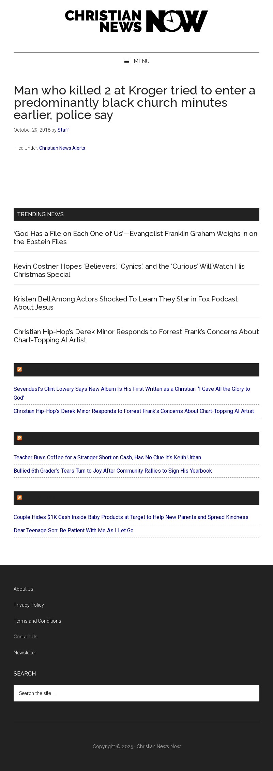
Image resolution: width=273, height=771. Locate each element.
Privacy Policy (29, 605)
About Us (23, 589)
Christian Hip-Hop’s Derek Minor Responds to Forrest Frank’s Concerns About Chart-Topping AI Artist (134, 411)
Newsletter (25, 652)
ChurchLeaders (47, 370)
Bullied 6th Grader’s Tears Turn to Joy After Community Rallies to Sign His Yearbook (113, 471)
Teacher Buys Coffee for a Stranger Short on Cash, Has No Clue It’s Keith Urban (107, 457)
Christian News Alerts (62, 148)
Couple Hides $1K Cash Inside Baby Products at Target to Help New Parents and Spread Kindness (131, 517)
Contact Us (25, 636)
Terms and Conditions (37, 621)
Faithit (33, 438)
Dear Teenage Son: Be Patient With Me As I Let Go (74, 530)
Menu (142, 61)
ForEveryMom (44, 498)
